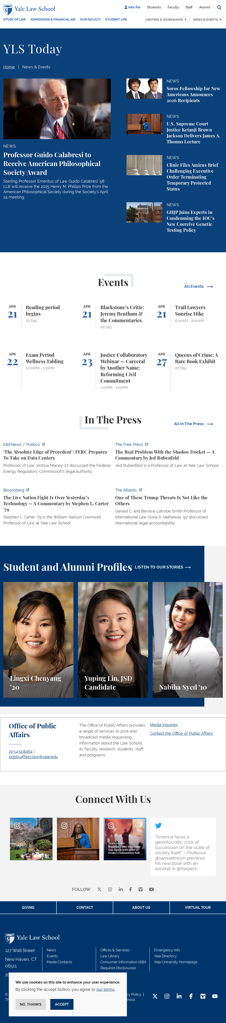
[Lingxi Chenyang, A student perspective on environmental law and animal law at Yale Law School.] (38, 640)
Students (154, 7)
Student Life (116, 19)
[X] (99, 890)
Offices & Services (115, 950)
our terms (105, 989)
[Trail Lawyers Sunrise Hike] (187, 317)
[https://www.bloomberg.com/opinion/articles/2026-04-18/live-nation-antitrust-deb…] (57, 508)
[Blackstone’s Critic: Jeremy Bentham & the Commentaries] (113, 317)
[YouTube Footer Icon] (215, 996)
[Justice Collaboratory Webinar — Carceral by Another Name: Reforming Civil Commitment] (113, 371)
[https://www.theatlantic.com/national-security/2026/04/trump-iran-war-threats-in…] (169, 508)
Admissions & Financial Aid (52, 19)
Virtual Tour (198, 907)
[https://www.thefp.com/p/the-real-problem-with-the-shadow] (169, 456)
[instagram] (110, 890)
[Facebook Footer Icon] (191, 996)
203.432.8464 (20, 751)
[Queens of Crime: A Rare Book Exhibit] (187, 371)
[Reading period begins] (38, 317)
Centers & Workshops (164, 19)
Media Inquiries (164, 724)
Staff (189, 7)
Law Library (110, 956)
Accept (62, 1004)
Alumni (204, 7)
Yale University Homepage (175, 962)
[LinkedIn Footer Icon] (179, 996)
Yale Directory (165, 956)
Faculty (173, 7)
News (51, 950)
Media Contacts (59, 962)
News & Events (205, 19)
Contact (84, 907)
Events (52, 956)
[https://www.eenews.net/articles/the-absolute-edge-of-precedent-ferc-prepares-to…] (57, 459)
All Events (194, 286)
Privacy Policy (129, 994)
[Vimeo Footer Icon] (203, 996)
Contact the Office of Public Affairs (181, 733)
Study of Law (14, 19)
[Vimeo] (141, 890)
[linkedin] (121, 890)
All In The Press (189, 423)
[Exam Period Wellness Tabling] (38, 371)
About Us (141, 907)
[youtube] (151, 890)
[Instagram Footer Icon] (167, 996)
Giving (28, 907)
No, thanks (30, 1004)
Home (9, 67)
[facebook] (130, 890)
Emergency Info (167, 950)
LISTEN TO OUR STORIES (159, 567)
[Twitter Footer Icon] (155, 996)
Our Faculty (90, 19)
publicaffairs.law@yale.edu (33, 756)
